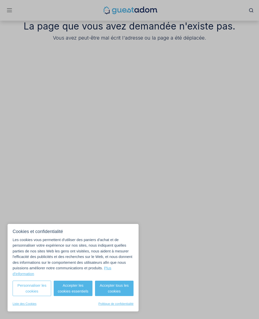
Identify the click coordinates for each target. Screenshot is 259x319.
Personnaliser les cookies (31, 288)
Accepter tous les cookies (114, 288)
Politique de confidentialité (116, 304)
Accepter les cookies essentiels (73, 288)
